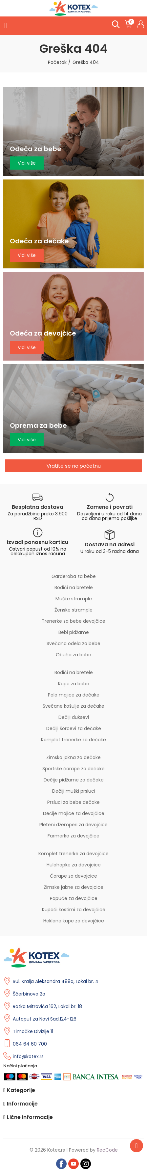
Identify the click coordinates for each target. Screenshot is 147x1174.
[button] (73, 465)
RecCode (107, 1150)
